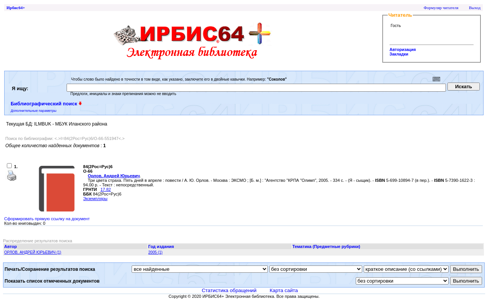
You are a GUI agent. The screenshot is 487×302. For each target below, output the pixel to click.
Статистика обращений (229, 290)
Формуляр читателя (440, 7)
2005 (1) (155, 252)
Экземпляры (95, 198)
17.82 (105, 189)
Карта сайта (284, 290)
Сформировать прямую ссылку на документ (47, 218)
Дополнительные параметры (33, 111)
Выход (475, 7)
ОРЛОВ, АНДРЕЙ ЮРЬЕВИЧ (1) (32, 252)
